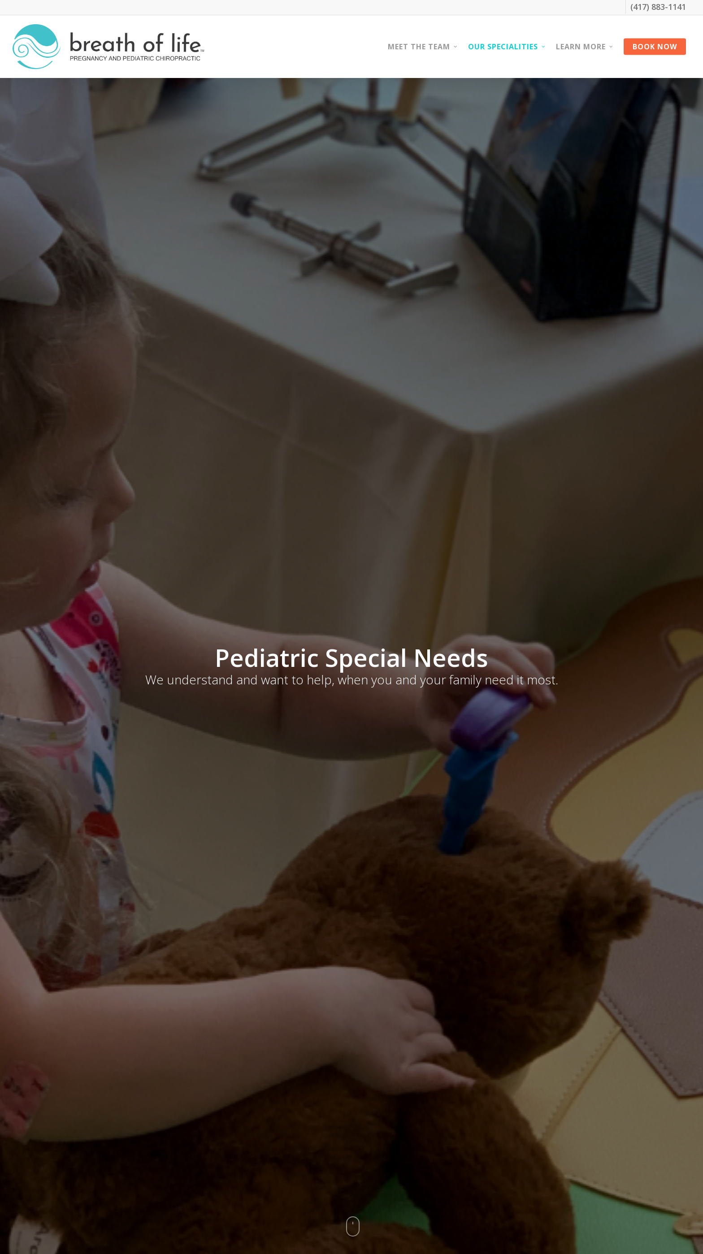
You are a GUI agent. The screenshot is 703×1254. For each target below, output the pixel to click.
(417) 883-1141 (658, 6)
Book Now (655, 46)
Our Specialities (507, 46)
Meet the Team (423, 46)
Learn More (585, 46)
